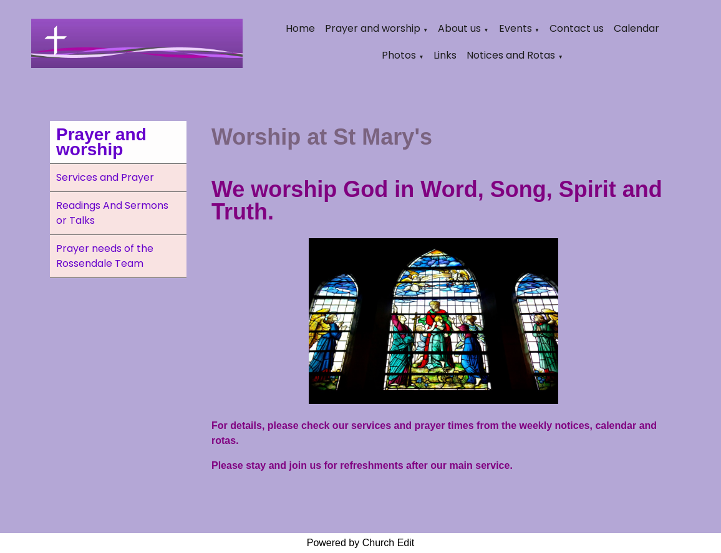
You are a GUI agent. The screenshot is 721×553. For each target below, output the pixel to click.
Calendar (636, 28)
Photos (399, 55)
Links (445, 55)
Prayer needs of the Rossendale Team (104, 256)
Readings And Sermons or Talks (112, 213)
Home (300, 28)
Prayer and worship (372, 28)
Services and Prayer (105, 177)
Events (515, 28)
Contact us (576, 28)
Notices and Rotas (511, 55)
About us (459, 28)
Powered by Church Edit (361, 542)
